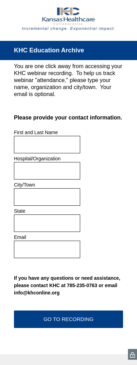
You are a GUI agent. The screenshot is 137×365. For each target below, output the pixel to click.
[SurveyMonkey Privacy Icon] (132, 354)
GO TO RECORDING (69, 319)
